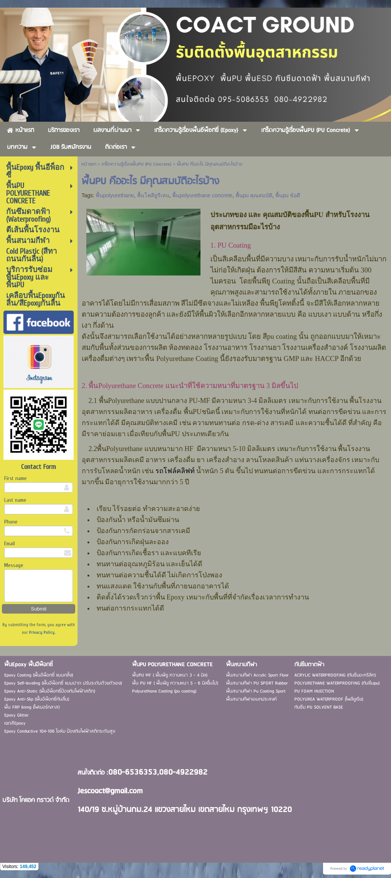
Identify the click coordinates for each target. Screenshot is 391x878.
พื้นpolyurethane (115, 195)
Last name (15, 500)
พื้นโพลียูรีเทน (153, 195)
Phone (11, 522)
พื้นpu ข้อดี (287, 195)
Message (13, 565)
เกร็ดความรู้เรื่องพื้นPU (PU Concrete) (136, 164)
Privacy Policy (42, 632)
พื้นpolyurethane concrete (202, 195)
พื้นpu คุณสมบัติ (254, 195)
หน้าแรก (88, 164)
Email (9, 543)
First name (15, 478)
